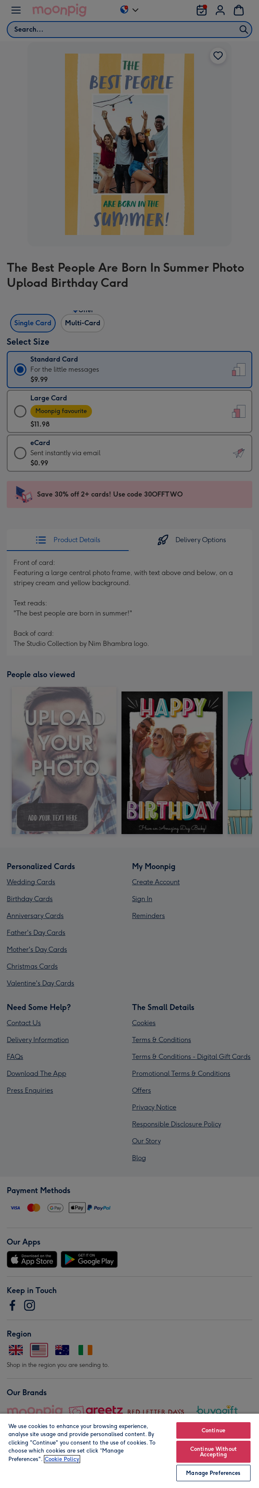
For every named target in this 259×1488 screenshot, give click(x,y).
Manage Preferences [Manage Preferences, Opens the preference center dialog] (213, 1473)
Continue (213, 1430)
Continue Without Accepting (213, 1452)
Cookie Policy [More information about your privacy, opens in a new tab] (62, 1459)
